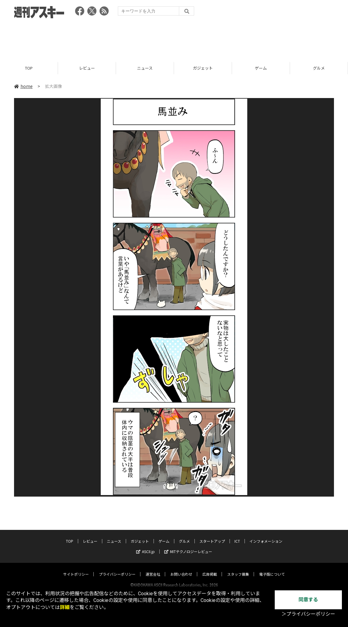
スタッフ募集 (238, 568)
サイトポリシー (76, 568)
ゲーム (261, 68)
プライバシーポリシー (117, 568)
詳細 (65, 607)
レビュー (87, 68)
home (23, 86)
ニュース (145, 68)
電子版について (272, 568)
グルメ (319, 68)
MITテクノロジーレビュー (188, 545)
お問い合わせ (181, 568)
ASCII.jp (145, 545)
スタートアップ (212, 535)
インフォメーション (265, 535)
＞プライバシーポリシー (308, 614)
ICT (237, 535)
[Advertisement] (174, 38)
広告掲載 (209, 568)
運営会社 (153, 568)
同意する (308, 600)
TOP (29, 68)
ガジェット (203, 68)
